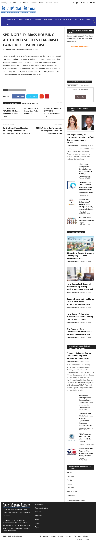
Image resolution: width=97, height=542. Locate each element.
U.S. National (9, 19)
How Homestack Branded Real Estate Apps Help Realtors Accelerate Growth (80, 286)
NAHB (82, 458)
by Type (67, 19)
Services (33, 3)
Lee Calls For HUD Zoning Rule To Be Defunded (30, 111)
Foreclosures (48, 19)
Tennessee (71, 495)
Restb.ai (83, 212)
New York (70, 488)
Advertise (38, 516)
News (88, 19)
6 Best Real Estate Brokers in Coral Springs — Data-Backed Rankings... (80, 256)
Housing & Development (17, 90)
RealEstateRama (73, 146)
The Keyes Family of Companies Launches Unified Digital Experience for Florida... (80, 138)
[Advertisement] (66, 10)
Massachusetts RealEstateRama (17, 49)
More (58, 19)
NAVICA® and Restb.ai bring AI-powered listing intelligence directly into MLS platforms (86, 204)
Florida (69, 480)
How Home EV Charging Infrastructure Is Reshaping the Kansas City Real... (80, 316)
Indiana (69, 484)
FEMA (82, 444)
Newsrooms (39, 504)
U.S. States (24, 3)
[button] (92, 22)
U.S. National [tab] (72, 85)
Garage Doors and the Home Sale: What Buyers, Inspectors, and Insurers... (80, 301)
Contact (49, 3)
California (70, 476)
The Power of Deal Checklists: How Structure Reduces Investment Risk (79, 332)
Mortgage (38, 19)
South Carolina (72, 491)
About (41, 3)
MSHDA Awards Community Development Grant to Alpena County (49, 131)
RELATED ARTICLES (12, 103)
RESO (82, 223)
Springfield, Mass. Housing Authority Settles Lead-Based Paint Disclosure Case (16, 131)
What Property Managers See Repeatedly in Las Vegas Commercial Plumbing (85, 169)
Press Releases (79, 19)
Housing (20, 19)
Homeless (28, 19)
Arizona (69, 472)
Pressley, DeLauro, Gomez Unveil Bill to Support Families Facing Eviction (79, 356)
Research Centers (41, 508)
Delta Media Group (86, 192)
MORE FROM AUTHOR (30, 103)
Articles (6, 24)
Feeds (56, 3)
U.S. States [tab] (85, 85)
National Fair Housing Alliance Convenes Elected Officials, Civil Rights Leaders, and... (86, 400)
